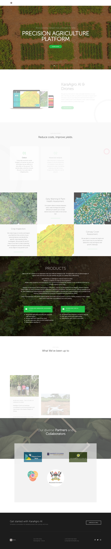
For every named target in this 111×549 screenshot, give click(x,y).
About (62, 2)
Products (76, 2)
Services (69, 2)
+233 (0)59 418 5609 (70, 539)
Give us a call (93, 522)
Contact (98, 2)
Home (55, 2)
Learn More (55, 46)
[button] (54, 65)
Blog (84, 2)
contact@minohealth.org (72, 541)
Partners (91, 2)
